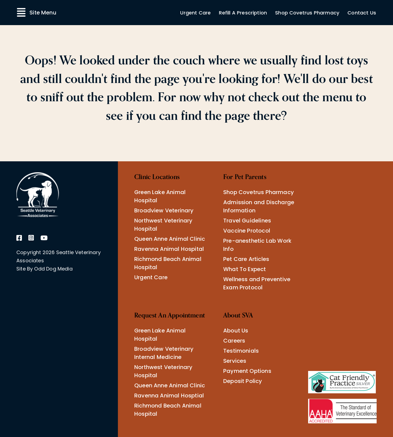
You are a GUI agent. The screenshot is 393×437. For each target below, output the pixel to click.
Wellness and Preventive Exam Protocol (256, 283)
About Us (235, 330)
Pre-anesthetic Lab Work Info (257, 245)
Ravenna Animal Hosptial (169, 395)
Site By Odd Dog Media (44, 268)
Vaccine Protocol (246, 230)
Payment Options (247, 371)
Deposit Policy (242, 381)
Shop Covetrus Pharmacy (307, 12)
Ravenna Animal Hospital (169, 249)
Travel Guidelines (247, 220)
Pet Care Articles (246, 259)
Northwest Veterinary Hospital (163, 225)
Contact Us (361, 12)
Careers (234, 340)
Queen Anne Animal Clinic (169, 239)
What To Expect (244, 269)
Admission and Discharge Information (258, 206)
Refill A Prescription (243, 12)
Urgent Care (195, 12)
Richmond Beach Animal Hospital (167, 263)
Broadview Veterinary (164, 210)
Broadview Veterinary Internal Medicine (164, 353)
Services (234, 361)
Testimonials (241, 351)
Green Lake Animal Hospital (160, 196)
